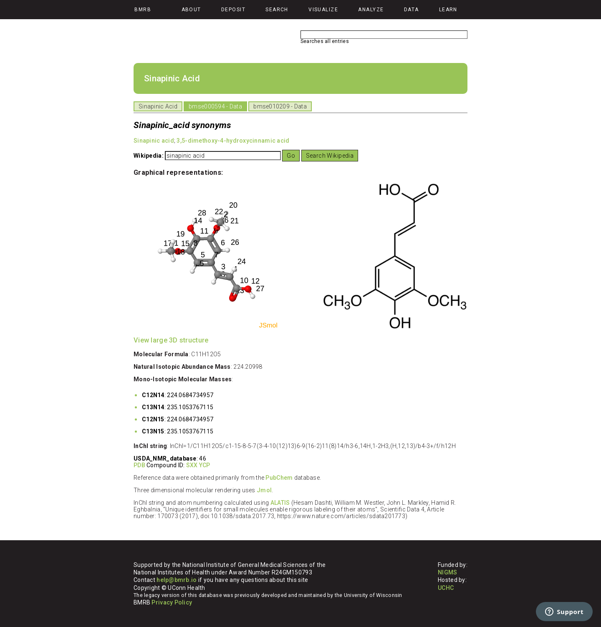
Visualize (323, 10)
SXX (192, 465)
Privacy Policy (172, 602)
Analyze (371, 10)
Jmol (264, 490)
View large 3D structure (171, 340)
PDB (139, 465)
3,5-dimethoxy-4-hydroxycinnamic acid (233, 140)
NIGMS (447, 572)
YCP (204, 465)
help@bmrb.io (177, 580)
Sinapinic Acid (158, 106)
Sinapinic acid (154, 140)
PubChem (279, 477)
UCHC (446, 587)
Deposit (233, 10)
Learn (448, 10)
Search (276, 10)
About (191, 10)
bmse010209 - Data (280, 106)
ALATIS (280, 502)
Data (411, 10)
